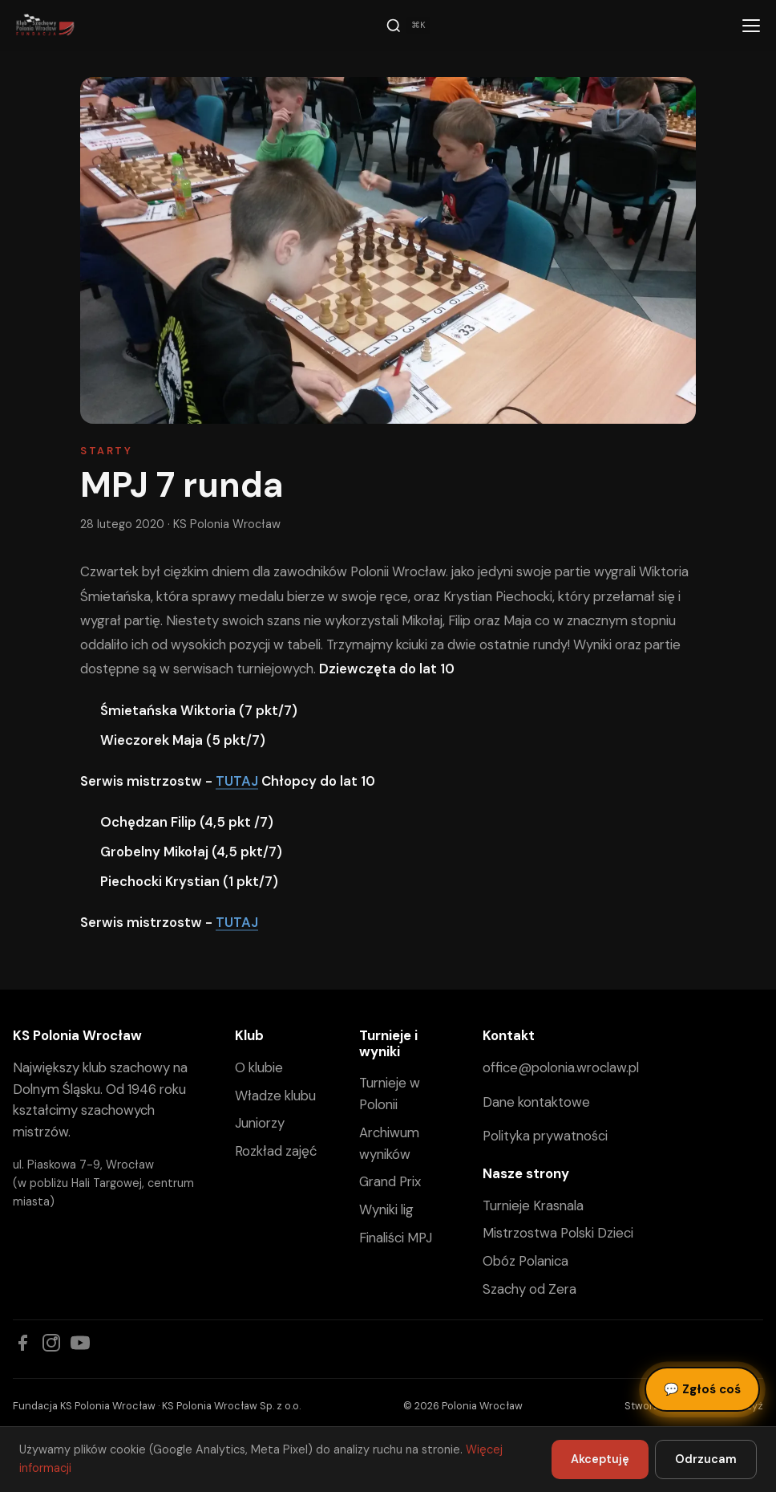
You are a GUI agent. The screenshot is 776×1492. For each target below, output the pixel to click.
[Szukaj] (408, 25)
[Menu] (751, 25)
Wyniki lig (386, 1209)
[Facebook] (22, 1342)
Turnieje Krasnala (533, 1205)
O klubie (259, 1067)
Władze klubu (275, 1095)
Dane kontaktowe (536, 1102)
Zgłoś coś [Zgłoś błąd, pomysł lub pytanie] (702, 1389)
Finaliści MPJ (395, 1237)
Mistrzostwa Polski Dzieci (558, 1233)
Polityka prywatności (545, 1135)
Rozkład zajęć (276, 1151)
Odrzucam (706, 1459)
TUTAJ (237, 781)
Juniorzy (260, 1123)
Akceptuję (600, 1459)
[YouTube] (80, 1342)
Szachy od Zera (529, 1289)
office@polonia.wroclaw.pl (561, 1067)
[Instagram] (51, 1342)
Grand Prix (390, 1181)
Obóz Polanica (525, 1261)
